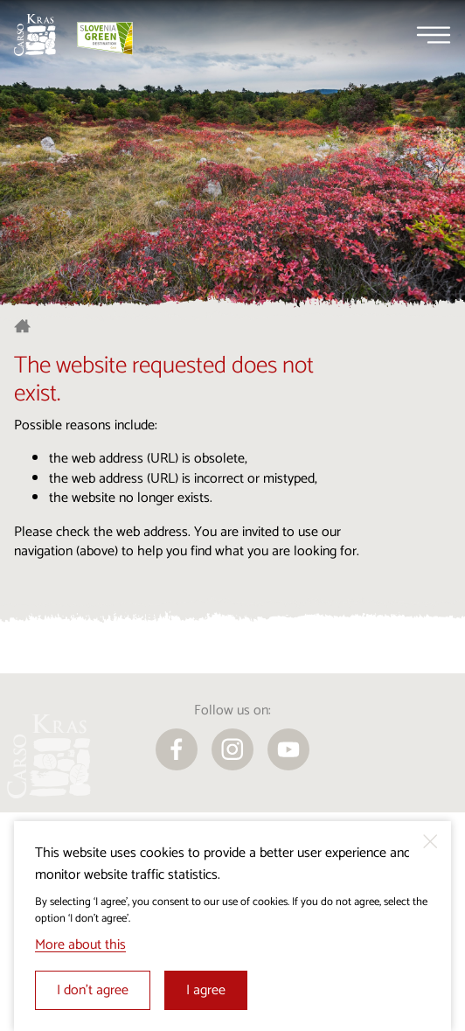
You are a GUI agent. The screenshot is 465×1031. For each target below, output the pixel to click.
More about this (80, 945)
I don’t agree (92, 990)
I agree (206, 990)
